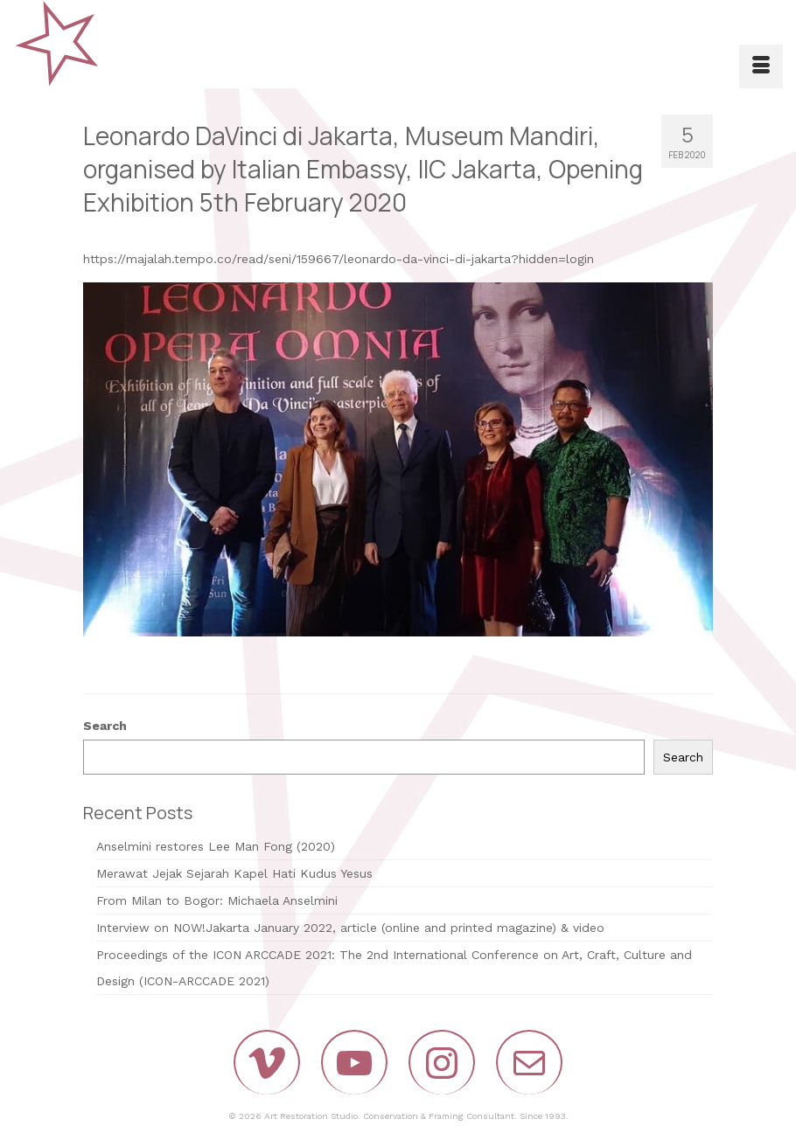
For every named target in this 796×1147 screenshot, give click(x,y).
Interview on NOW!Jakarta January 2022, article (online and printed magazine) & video (350, 928)
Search (105, 726)
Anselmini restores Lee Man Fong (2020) (215, 846)
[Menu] (761, 66)
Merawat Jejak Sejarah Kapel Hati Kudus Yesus (234, 873)
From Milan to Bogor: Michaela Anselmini (217, 900)
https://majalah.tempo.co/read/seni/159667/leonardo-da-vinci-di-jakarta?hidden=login (338, 259)
